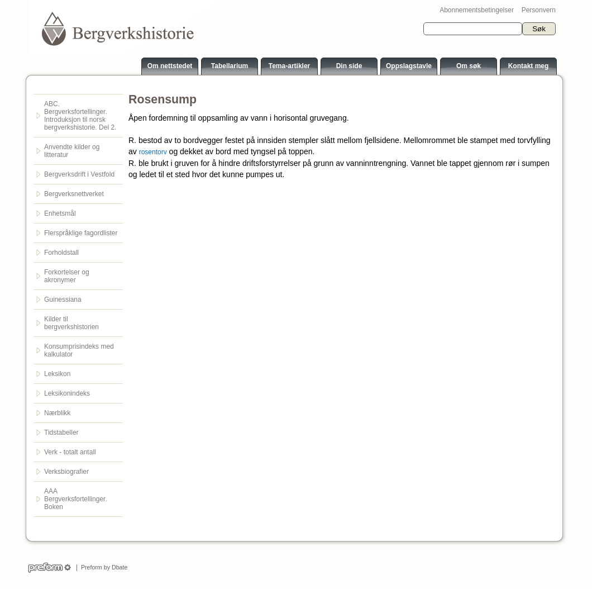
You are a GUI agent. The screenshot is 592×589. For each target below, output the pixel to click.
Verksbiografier (66, 472)
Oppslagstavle (409, 66)
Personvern (539, 10)
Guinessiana (63, 299)
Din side (349, 66)
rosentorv (153, 152)
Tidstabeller (61, 432)
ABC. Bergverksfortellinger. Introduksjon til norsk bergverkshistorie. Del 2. (80, 115)
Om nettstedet (170, 66)
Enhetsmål (60, 213)
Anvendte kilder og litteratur (71, 151)
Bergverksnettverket (74, 194)
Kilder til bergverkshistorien (71, 323)
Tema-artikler (289, 66)
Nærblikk (57, 413)
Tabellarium (229, 66)
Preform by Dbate (102, 567)
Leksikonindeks (67, 393)
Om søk (468, 66)
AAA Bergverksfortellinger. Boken (75, 499)
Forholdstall (61, 252)
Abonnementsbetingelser (477, 10)
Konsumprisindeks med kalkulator (79, 350)
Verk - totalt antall (70, 452)
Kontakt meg (528, 66)
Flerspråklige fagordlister (80, 233)
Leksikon (57, 374)
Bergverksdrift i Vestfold (79, 174)
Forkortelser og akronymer (66, 276)
